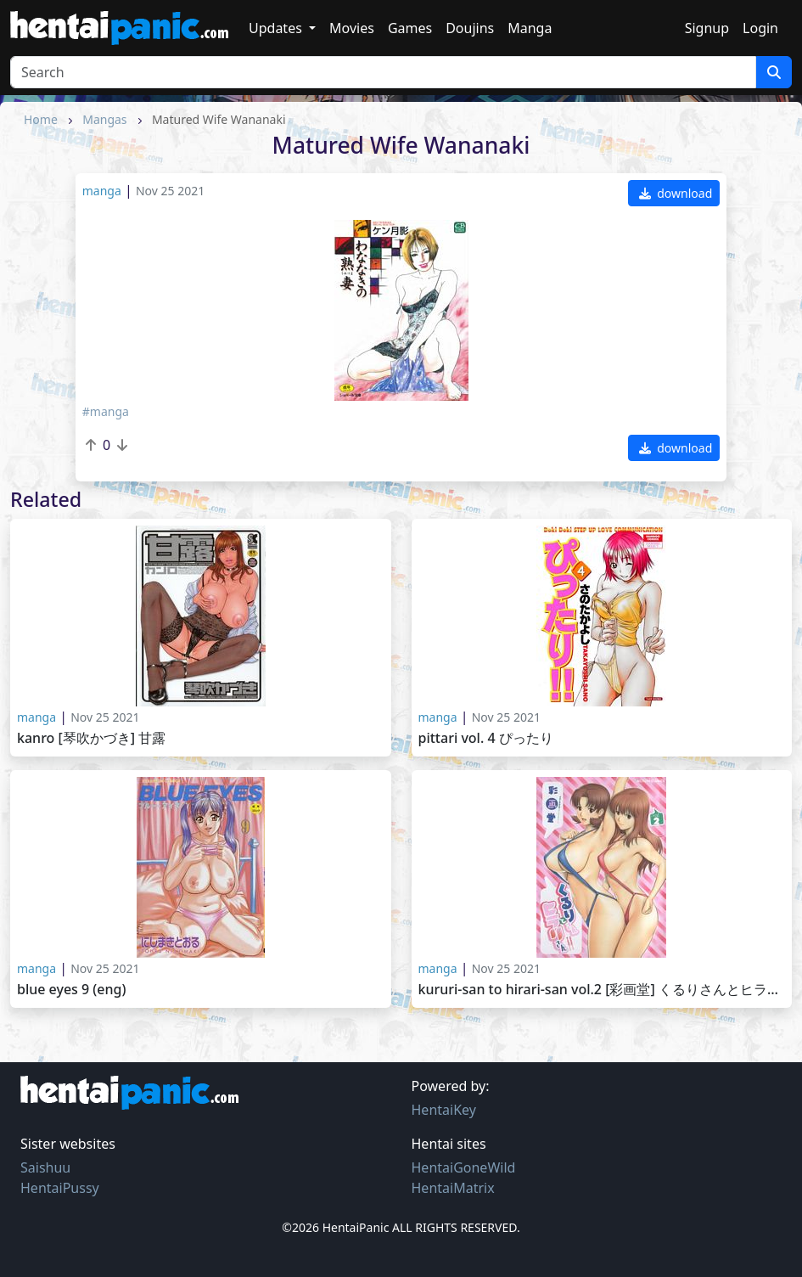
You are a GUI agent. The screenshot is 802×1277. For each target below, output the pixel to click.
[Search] (383, 72)
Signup (707, 28)
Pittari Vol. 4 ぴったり (485, 738)
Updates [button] (277, 28)
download (676, 193)
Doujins (470, 28)
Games (410, 28)
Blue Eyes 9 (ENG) (71, 990)
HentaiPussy (59, 1188)
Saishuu (45, 1167)
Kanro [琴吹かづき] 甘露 (91, 738)
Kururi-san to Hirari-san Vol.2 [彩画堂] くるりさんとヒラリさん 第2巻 (602, 990)
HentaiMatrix (453, 1188)
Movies (351, 28)
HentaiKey (444, 1109)
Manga (530, 28)
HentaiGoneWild (464, 1167)
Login (760, 28)
